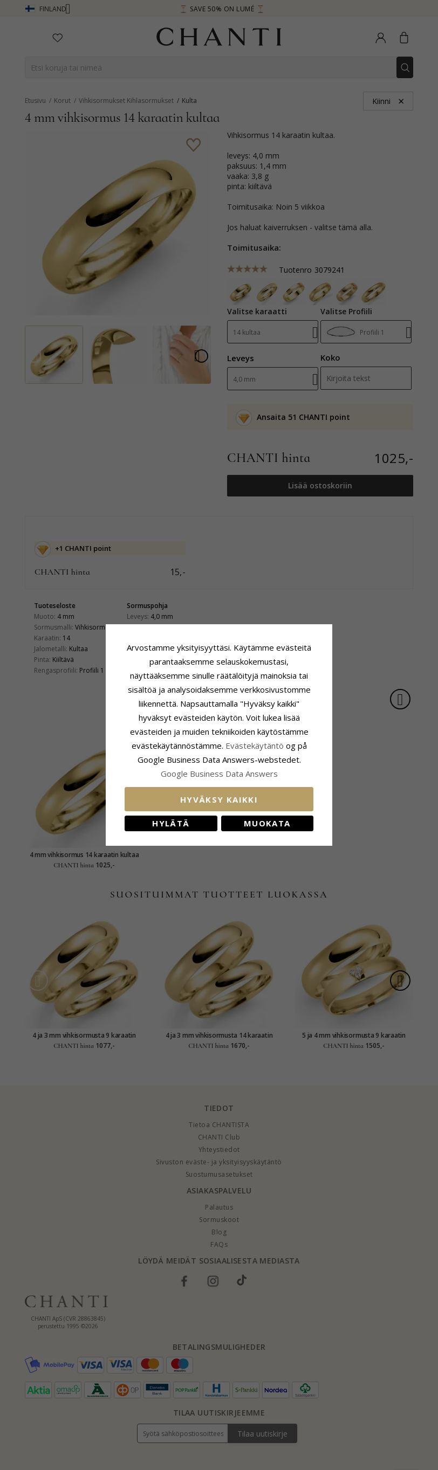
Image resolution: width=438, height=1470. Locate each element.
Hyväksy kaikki (219, 799)
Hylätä (170, 823)
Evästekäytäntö (254, 745)
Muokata (267, 823)
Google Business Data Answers (219, 773)
